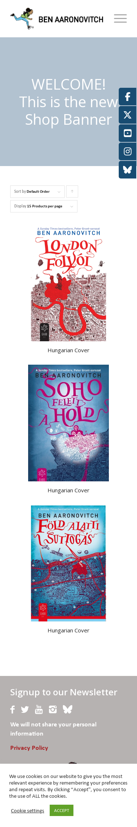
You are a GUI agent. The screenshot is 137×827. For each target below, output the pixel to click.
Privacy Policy (29, 748)
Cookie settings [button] (27, 810)
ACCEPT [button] (61, 810)
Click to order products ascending (72, 193)
